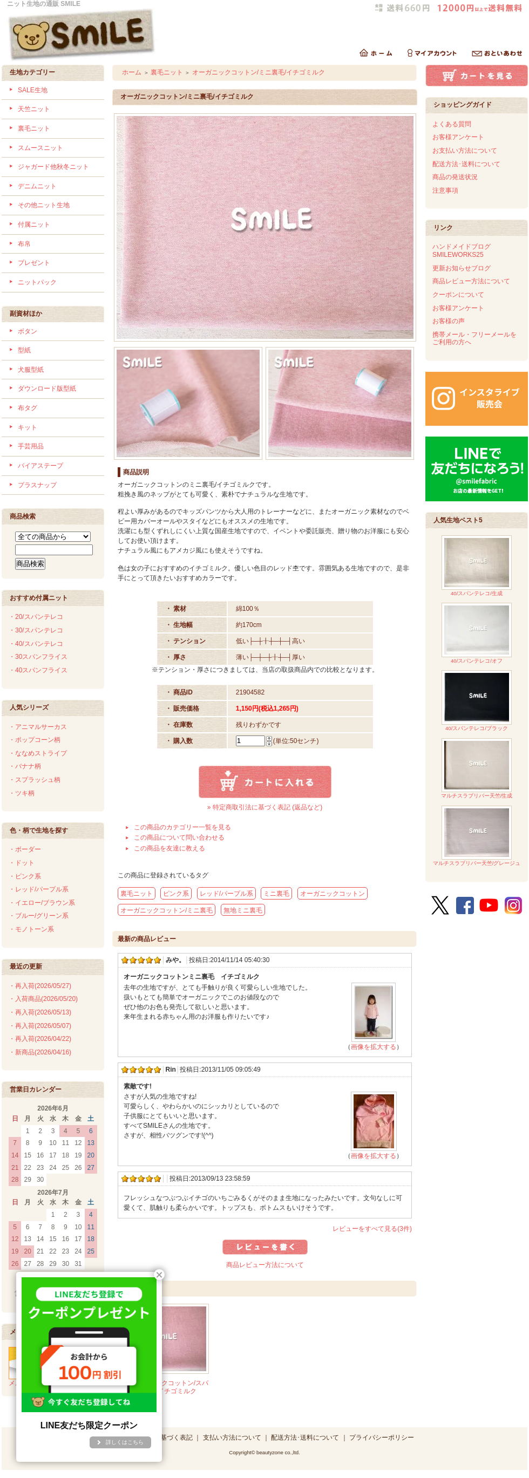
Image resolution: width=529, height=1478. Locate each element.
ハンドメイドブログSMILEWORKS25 (461, 250)
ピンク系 (176, 893)
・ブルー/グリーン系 (39, 916)
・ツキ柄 (22, 793)
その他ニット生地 (44, 205)
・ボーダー (25, 849)
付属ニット (34, 224)
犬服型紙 (31, 369)
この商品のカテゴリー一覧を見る (182, 827)
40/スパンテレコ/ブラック (477, 700)
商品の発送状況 (455, 177)
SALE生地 (33, 90)
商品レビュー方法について (265, 1265)
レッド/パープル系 (226, 893)
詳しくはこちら (125, 1442)
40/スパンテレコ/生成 (477, 565)
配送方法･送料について (466, 164)
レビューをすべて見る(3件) (372, 1228)
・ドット (22, 863)
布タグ (27, 408)
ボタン (27, 331)
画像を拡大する (373, 1047)
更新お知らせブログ (461, 268)
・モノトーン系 (31, 929)
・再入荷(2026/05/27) (40, 986)
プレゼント (34, 263)
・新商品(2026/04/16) (40, 1052)
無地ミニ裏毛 (242, 910)
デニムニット (37, 186)
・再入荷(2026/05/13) (40, 1012)
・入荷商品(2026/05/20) (43, 999)
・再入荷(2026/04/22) (40, 1039)
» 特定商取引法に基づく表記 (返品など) (264, 807)
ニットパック (37, 282)
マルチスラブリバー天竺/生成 (477, 768)
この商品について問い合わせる (179, 837)
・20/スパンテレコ (36, 617)
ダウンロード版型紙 (47, 388)
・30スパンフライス (38, 656)
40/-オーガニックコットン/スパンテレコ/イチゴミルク (163, 1387)
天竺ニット (34, 109)
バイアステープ (40, 465)
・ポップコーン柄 (34, 740)
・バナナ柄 (25, 766)
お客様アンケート (458, 137)
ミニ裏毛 (276, 893)
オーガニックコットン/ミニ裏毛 (166, 910)
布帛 (24, 244)
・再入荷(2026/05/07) (40, 1026)
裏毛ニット (34, 128)
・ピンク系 (25, 876)
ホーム (131, 72)
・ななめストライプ (38, 753)
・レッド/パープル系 (39, 889)
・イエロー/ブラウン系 (42, 903)
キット (27, 427)
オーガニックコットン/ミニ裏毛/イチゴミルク (258, 72)
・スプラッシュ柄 (34, 780)
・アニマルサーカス (38, 727)
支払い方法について (232, 1437)
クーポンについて (458, 294)
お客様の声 (448, 321)
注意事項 (445, 190)
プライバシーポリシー (381, 1437)
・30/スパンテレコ (36, 630)
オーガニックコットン (332, 893)
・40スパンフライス (38, 670)
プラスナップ (37, 485)
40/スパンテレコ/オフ (477, 633)
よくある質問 (451, 124)
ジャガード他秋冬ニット (53, 167)
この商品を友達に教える (169, 848)
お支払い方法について (464, 150)
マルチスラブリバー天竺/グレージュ (477, 836)
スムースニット (40, 148)
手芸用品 (31, 446)
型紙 (24, 350)
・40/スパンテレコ (36, 644)
